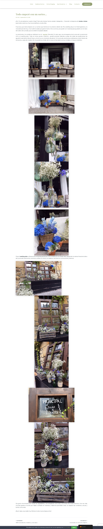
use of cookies (67, 527)
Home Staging (50, 4)
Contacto (77, 4)
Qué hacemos (62, 4)
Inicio (31, 4)
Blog (70, 4)
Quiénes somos (39, 4)
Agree (74, 527)
